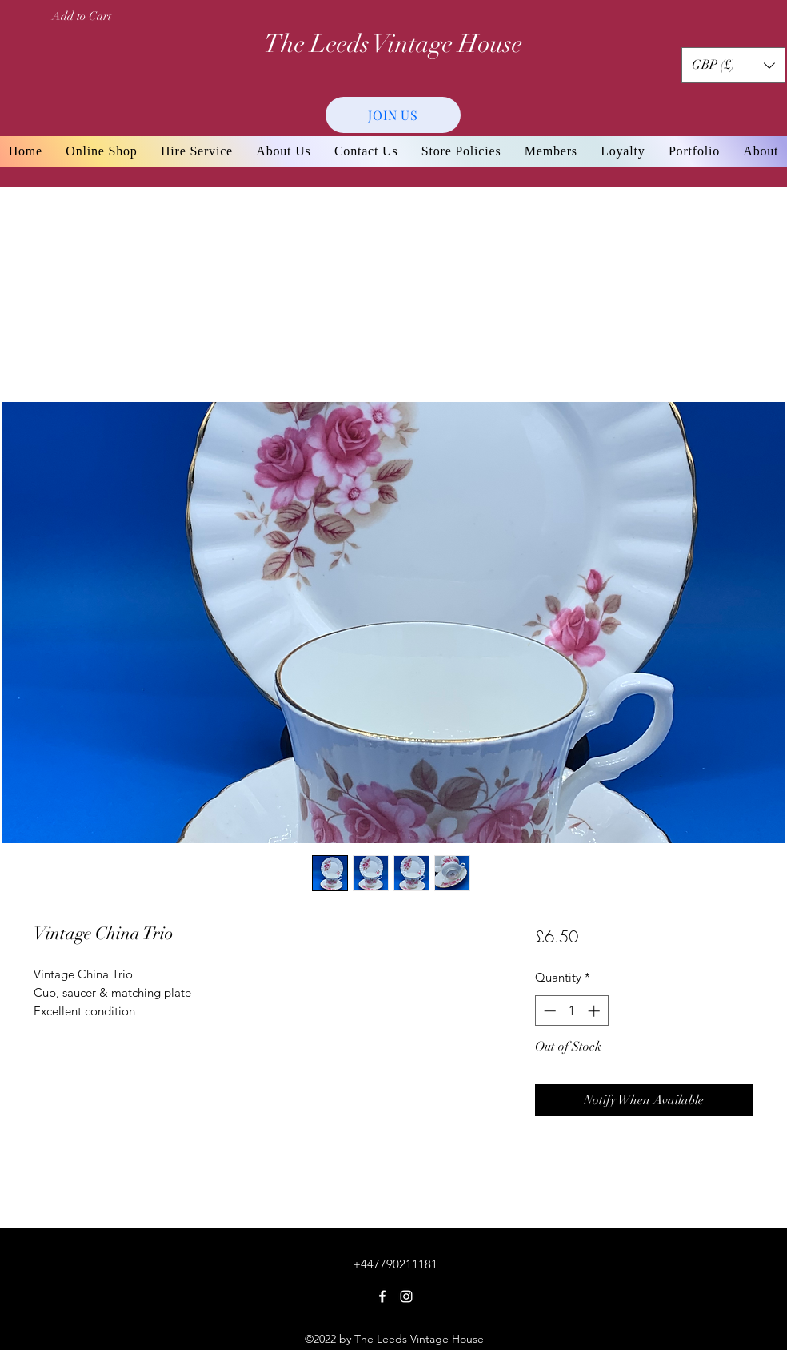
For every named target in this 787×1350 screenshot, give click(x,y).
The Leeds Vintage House (393, 44)
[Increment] (595, 1011)
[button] (733, 65)
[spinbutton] (571, 1011)
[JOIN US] (393, 115)
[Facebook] (382, 1296)
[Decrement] (548, 1011)
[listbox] (733, 65)
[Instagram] (406, 1296)
